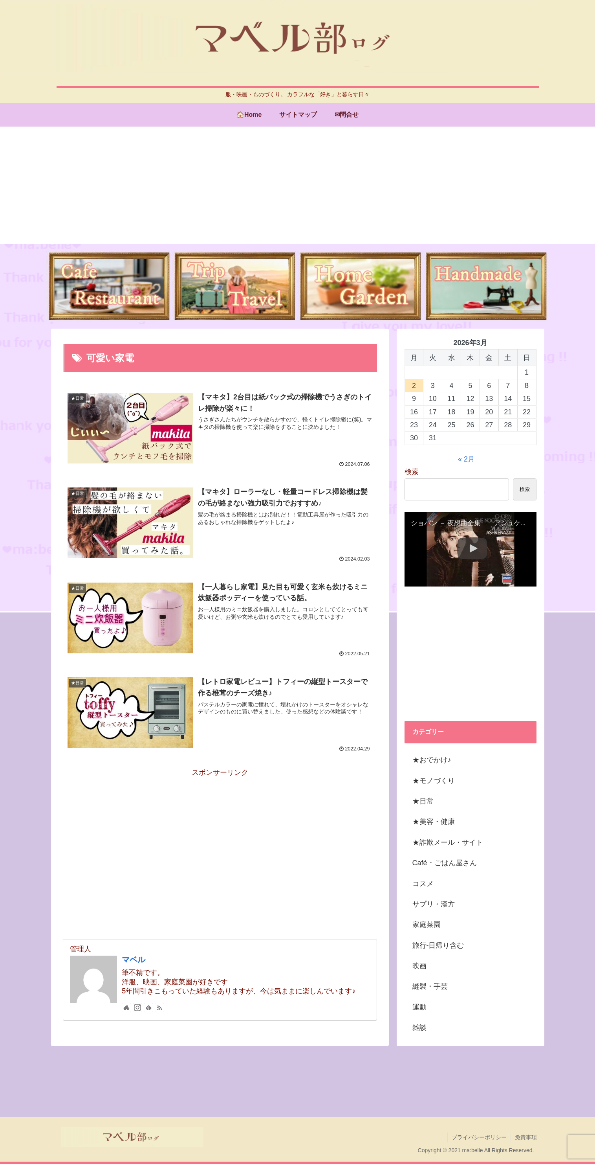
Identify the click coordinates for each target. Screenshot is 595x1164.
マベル (133, 959)
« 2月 (466, 459)
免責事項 (526, 1137)
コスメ (423, 884)
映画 (419, 966)
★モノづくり (433, 781)
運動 (419, 1007)
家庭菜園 (426, 925)
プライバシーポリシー (479, 1137)
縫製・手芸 (430, 986)
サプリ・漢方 (433, 904)
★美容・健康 (433, 822)
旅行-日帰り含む (438, 945)
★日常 (423, 801)
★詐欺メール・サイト (447, 842)
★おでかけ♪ (431, 760)
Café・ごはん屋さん (444, 863)
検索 (412, 472)
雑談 (419, 1028)
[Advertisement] (297, 189)
